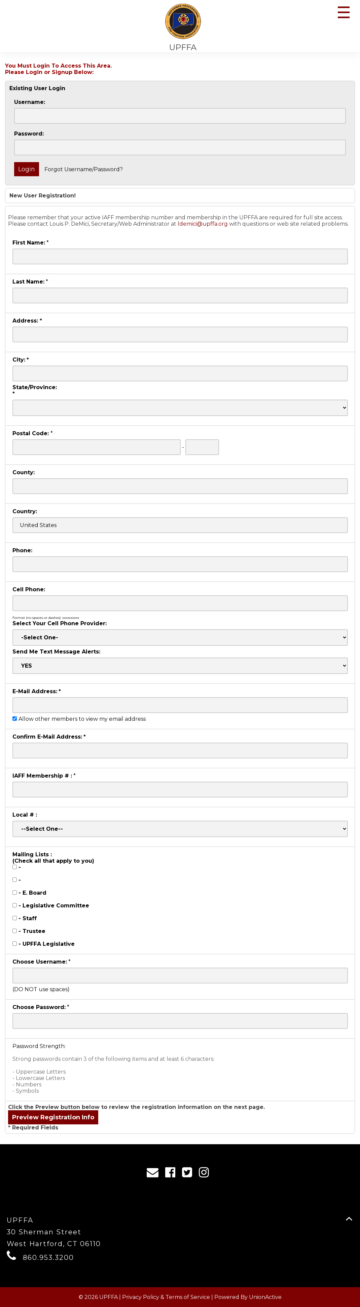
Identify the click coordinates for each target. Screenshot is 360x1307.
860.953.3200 (48, 1258)
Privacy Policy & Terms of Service (166, 1297)
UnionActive (265, 1297)
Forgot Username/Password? (83, 169)
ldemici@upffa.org (203, 224)
